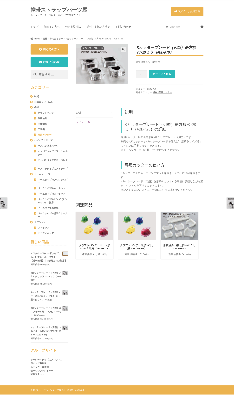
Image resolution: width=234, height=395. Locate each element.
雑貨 (36, 96)
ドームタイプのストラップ (51, 194)
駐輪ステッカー (38, 374)
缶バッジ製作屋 (38, 363)
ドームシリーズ (42, 174)
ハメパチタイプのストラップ (52, 169)
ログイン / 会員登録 (187, 11)
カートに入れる (162, 73)
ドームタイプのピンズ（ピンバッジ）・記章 (52, 201)
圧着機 (41, 129)
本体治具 (42, 124)
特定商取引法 (73, 26)
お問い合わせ (123, 26)
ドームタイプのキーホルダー (52, 188)
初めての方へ (52, 26)
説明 (78, 112)
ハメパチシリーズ (43, 140)
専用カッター (56, 38)
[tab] (94, 113)
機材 (45, 38)
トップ (34, 26)
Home (37, 38)
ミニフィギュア (46, 233)
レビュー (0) (83, 122)
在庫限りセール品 (43, 102)
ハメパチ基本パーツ (48, 146)
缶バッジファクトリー (42, 371)
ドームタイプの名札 (48, 208)
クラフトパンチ (46, 113)
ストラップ (43, 228)
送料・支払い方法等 (98, 26)
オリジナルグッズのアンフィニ (46, 360)
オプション (40, 222)
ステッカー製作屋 (40, 367)
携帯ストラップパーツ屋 (59, 10)
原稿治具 (42, 118)
